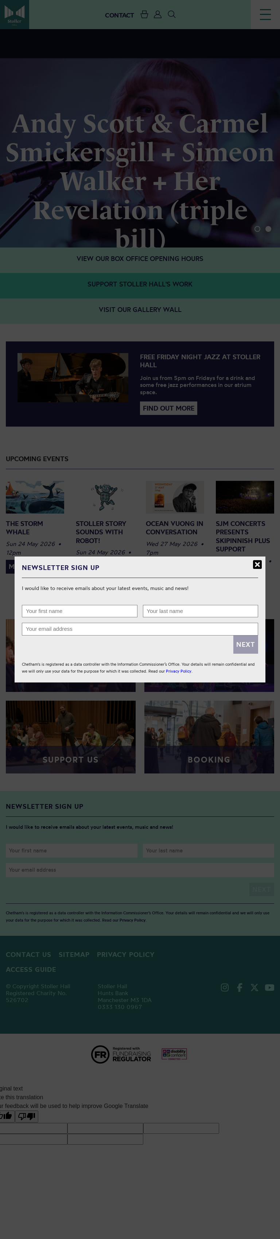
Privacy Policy (178, 671)
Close (257, 564)
